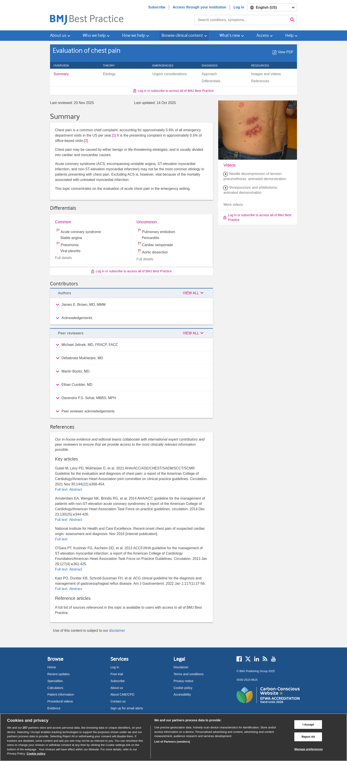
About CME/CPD (122, 694)
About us (116, 688)
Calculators (55, 688)
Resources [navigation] (262, 65)
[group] (131, 304)
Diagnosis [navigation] (212, 65)
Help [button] (289, 35)
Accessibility (182, 694)
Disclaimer (181, 667)
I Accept (308, 724)
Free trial (116, 674)
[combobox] (241, 20)
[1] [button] (114, 135)
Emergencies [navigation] (165, 65)
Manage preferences (308, 749)
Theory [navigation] (111, 65)
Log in (238, 7)
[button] (194, 293)
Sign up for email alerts (126, 708)
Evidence (53, 708)
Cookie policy (183, 688)
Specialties (55, 681)
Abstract (75, 489)
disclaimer (117, 630)
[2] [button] (86, 141)
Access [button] (262, 35)
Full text (61, 489)
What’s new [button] (230, 35)
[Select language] (272, 7)
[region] (173, 737)
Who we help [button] (94, 35)
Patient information (60, 694)
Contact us (118, 701)
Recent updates (58, 674)
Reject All (308, 736)
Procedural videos (60, 701)
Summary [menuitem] (61, 74)
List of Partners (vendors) (172, 741)
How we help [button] (133, 35)
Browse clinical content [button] (182, 35)
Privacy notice (183, 681)
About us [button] (58, 35)
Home (51, 667)
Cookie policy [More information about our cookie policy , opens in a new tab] (36, 753)
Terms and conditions (189, 674)
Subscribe (156, 7)
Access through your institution (199, 7)
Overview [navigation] (64, 65)
